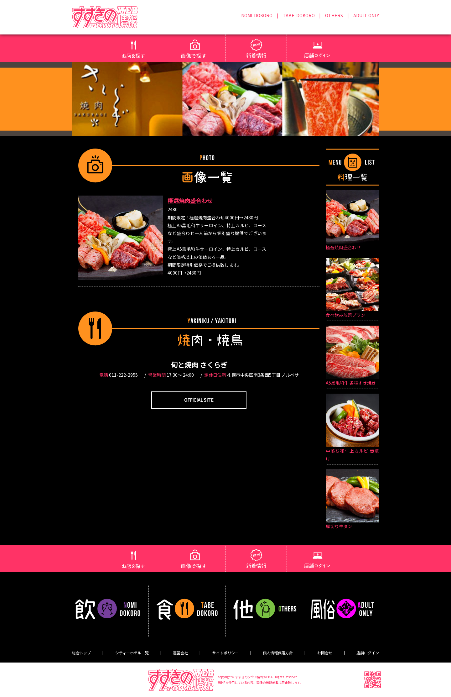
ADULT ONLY (366, 15)
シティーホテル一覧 (132, 652)
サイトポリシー (225, 652)
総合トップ (81, 652)
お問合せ (324, 652)
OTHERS (334, 15)
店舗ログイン (367, 652)
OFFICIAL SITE (199, 400)
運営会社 (180, 652)
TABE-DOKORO (299, 15)
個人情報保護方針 (278, 652)
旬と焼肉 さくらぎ (199, 364)
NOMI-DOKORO (256, 15)
